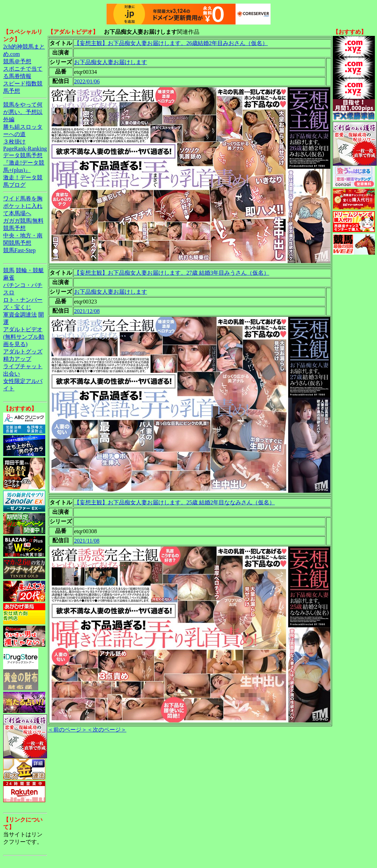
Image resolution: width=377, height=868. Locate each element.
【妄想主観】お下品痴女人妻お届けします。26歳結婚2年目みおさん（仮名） (171, 43)
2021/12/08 (87, 311)
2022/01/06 (87, 81)
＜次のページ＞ (106, 730)
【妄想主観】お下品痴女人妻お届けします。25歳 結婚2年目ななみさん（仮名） (174, 502)
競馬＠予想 (17, 61)
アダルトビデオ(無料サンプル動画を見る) (23, 336)
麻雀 (8, 278)
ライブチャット (22, 366)
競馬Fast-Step (19, 250)
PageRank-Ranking (25, 149)
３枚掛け (14, 142)
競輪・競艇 (30, 270)
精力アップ (17, 359)
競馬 (8, 270)
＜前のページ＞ (67, 730)
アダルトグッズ (22, 352)
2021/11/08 (86, 541)
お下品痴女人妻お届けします (110, 62)
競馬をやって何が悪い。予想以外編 (22, 112)
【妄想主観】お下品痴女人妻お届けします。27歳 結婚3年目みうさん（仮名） (171, 273)
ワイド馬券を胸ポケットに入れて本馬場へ (22, 206)
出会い (11, 374)
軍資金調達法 (20, 315)
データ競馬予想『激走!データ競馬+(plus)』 (23, 162)
